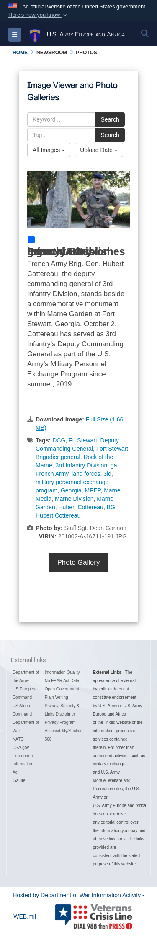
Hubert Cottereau (80, 507)
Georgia (71, 490)
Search (109, 119)
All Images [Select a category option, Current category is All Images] (49, 150)
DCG (58, 440)
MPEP (93, 490)
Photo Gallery (78, 562)
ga (114, 465)
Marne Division (74, 498)
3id (107, 473)
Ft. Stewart (83, 440)
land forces (86, 473)
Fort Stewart (112, 448)
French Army (52, 473)
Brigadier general (58, 457)
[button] (38, 15)
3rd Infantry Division (81, 465)
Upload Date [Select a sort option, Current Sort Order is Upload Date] (99, 150)
